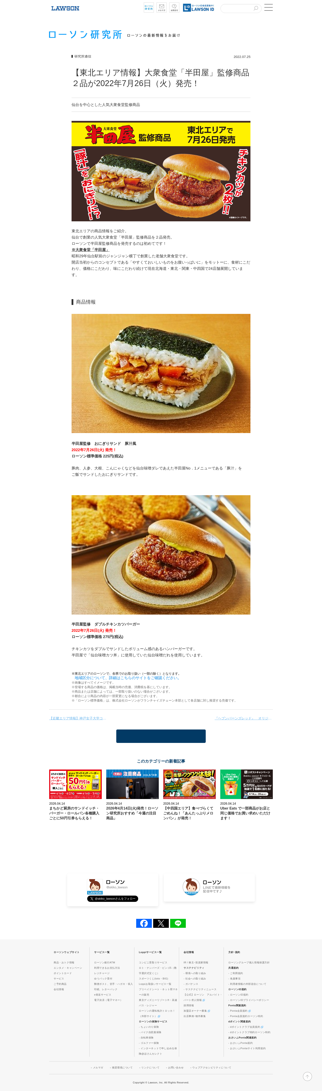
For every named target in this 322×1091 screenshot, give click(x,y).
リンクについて (150, 1067)
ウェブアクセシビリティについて (211, 1067)
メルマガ (98, 1067)
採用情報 (189, 1005)
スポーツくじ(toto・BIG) (153, 978)
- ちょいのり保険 (149, 1026)
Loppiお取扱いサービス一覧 (155, 984)
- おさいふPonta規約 (240, 1043)
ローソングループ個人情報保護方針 (249, 962)
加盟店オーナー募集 (197, 1010)
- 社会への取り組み (195, 978)
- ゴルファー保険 (149, 1043)
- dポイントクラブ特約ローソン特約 (249, 1032)
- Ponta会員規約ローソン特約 (245, 1016)
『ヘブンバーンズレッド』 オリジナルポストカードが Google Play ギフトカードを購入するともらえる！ (244, 718)
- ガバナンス (191, 984)
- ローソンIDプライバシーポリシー (248, 1000)
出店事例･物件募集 (195, 1016)
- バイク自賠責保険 (150, 1032)
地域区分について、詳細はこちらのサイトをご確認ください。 (128, 678)
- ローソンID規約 (238, 994)
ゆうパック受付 (103, 978)
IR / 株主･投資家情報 (196, 962)
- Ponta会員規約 (239, 1010)
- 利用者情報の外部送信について (247, 984)
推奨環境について (122, 1067)
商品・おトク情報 (64, 962)
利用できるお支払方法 (107, 967)
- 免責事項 (234, 978)
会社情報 (59, 989)
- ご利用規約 (235, 973)
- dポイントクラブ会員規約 (245, 1026)
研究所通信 (82, 56)
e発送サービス (102, 994)
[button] (268, 7)
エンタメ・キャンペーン (68, 967)
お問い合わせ (176, 1067)
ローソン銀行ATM (104, 962)
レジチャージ (102, 973)
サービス (59, 978)
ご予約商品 (60, 984)
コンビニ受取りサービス (153, 962)
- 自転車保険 (146, 1037)
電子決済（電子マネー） (108, 1000)
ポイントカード (63, 973)
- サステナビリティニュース (200, 989)
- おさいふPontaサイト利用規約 (247, 1048)
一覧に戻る (161, 736)
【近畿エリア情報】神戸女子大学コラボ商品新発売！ (78, 718)
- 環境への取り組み (195, 973)
